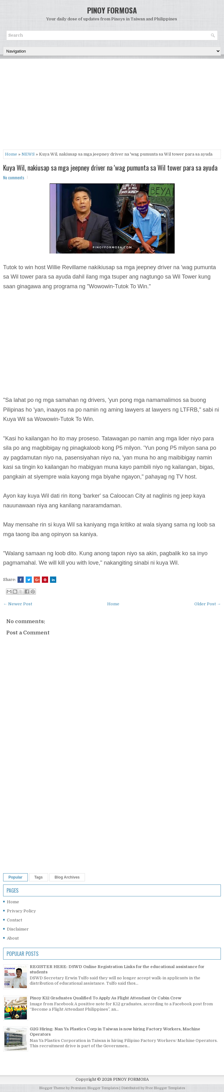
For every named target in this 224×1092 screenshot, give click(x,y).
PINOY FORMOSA (112, 10)
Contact (14, 920)
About (13, 938)
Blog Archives (67, 877)
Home (11, 154)
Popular (15, 877)
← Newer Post (17, 604)
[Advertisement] (112, 106)
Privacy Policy (21, 911)
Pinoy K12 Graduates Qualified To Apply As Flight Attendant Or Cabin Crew (106, 998)
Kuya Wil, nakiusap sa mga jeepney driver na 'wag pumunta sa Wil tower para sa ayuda (110, 167)
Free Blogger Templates (165, 1088)
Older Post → (207, 604)
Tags (38, 877)
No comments (13, 177)
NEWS (28, 154)
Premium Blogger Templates (94, 1088)
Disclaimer (18, 929)
